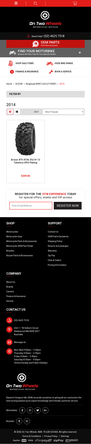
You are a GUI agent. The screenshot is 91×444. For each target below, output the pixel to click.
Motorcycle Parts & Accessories (21, 241)
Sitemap (65, 436)
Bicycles (10, 251)
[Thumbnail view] (10, 111)
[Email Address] (30, 206)
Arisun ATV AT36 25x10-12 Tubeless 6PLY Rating (25, 161)
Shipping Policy (55, 241)
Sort (36, 112)
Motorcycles (12, 232)
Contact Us (53, 232)
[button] (16, 3)
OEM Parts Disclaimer (58, 236)
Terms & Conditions (31, 436)
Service (10, 301)
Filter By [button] (15, 94)
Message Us (20, 342)
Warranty (52, 251)
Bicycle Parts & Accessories (19, 255)
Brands (9, 287)
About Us (10, 282)
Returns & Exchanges (58, 246)
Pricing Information (57, 265)
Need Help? (48, 36)
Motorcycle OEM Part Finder (19, 246)
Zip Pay (51, 255)
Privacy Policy (50, 436)
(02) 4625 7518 (21, 320)
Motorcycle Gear (14, 236)
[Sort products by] (63, 111)
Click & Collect (54, 260)
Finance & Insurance (16, 296)
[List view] (17, 111)
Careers (10, 291)
